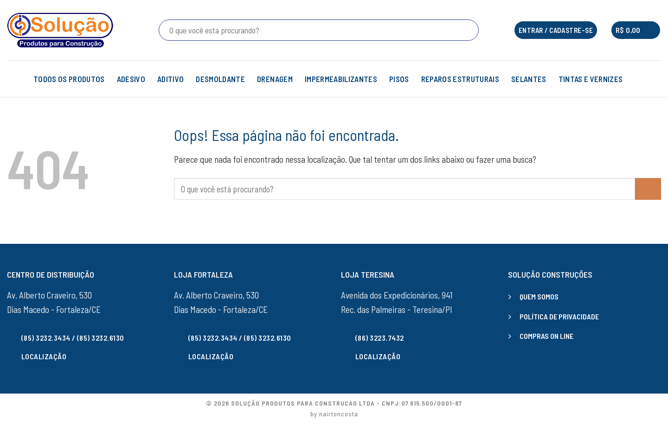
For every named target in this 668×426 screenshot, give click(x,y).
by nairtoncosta (334, 414)
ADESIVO (131, 78)
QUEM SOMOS (539, 296)
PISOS (399, 78)
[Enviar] (470, 30)
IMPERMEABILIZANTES (341, 78)
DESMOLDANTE (220, 78)
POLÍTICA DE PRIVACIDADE (559, 316)
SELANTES (528, 78)
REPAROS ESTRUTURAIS (460, 78)
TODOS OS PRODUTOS (69, 78)
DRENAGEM (275, 78)
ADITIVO (170, 78)
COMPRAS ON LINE (546, 335)
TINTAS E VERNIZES (597, 78)
